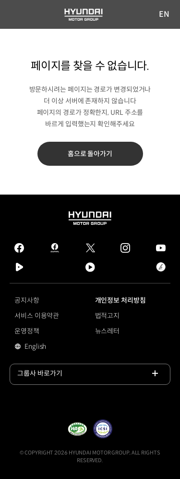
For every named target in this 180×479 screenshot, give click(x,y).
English (49, 347)
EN (164, 14)
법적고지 (107, 315)
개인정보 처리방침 (120, 300)
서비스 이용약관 (36, 315)
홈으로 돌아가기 (90, 153)
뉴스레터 (107, 331)
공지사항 (26, 300)
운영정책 (26, 331)
